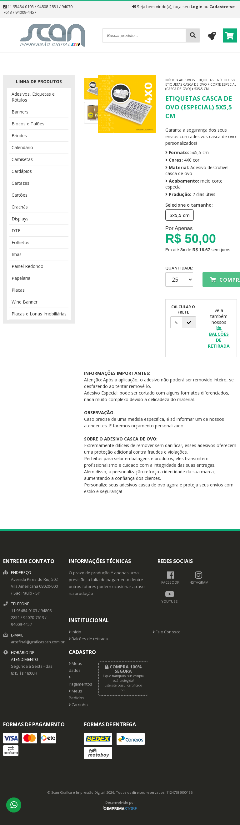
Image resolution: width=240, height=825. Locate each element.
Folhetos (20, 242)
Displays (20, 219)
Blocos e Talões (28, 124)
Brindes (19, 135)
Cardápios (22, 171)
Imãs (17, 254)
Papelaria (21, 278)
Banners (20, 112)
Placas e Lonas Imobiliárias (39, 314)
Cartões (20, 195)
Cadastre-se (222, 6)
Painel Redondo (27, 266)
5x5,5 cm (178, 214)
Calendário (22, 147)
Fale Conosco (167, 632)
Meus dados (75, 667)
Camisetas (22, 159)
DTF (16, 231)
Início (170, 80)
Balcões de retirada (88, 638)
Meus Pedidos (76, 694)
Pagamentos (79, 681)
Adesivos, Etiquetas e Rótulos (33, 97)
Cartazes (20, 183)
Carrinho (78, 704)
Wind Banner (25, 302)
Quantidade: (179, 276)
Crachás (20, 207)
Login (196, 6)
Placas (18, 290)
